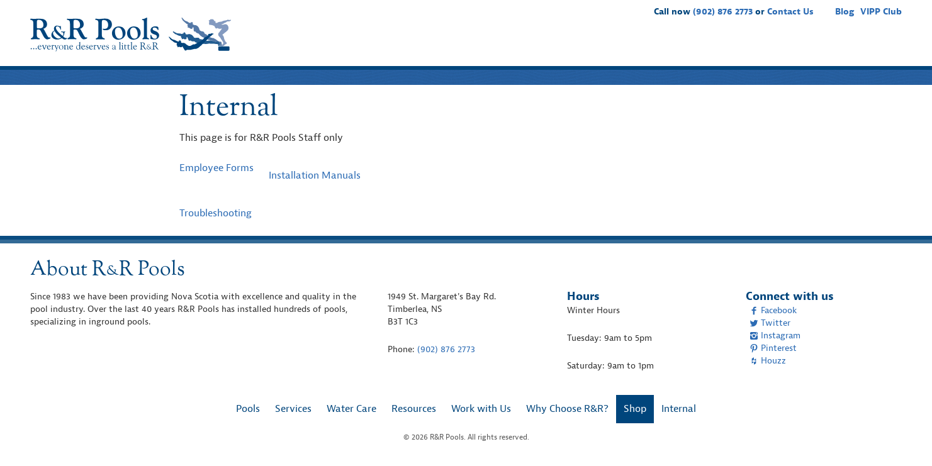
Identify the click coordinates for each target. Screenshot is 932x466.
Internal (678, 408)
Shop (883, 48)
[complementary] (903, 437)
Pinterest (773, 348)
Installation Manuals (315, 175)
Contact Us (790, 11)
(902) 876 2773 (723, 11)
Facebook (773, 310)
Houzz (768, 360)
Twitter (770, 323)
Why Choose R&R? (815, 48)
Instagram (775, 335)
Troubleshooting (215, 213)
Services (541, 48)
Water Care (599, 48)
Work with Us (729, 48)
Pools (496, 48)
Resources (661, 48)
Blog (844, 11)
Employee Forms (216, 168)
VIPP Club (881, 11)
